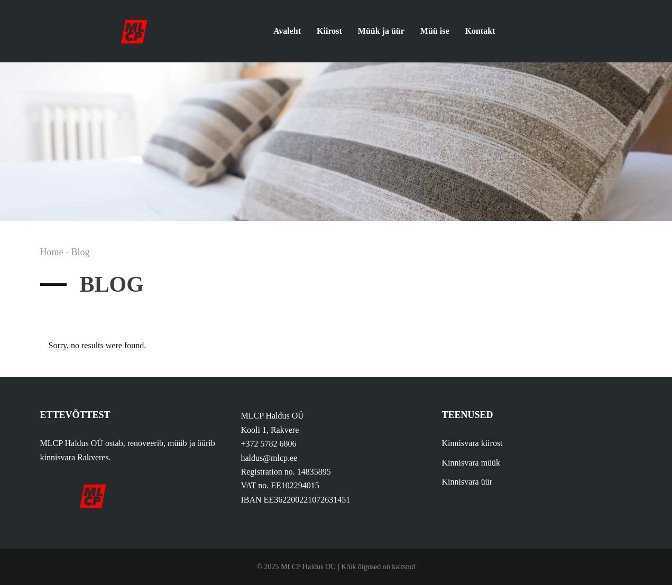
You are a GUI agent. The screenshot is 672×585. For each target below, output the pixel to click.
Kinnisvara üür (466, 481)
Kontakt (480, 30)
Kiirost (329, 30)
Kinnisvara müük (470, 462)
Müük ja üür (381, 30)
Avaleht (287, 30)
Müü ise (434, 30)
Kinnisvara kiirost (471, 443)
